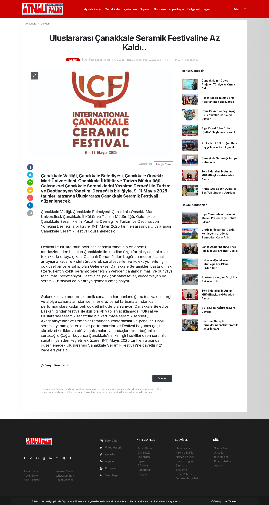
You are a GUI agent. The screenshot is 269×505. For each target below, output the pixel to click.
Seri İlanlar (182, 469)
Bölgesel (193, 9)
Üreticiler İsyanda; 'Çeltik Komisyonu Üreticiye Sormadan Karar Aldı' (218, 233)
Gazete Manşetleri (187, 478)
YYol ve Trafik (184, 452)
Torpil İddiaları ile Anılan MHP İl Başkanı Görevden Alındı (218, 175)
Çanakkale (112, 9)
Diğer (206, 9)
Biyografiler (221, 456)
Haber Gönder (64, 479)
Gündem (160, 9)
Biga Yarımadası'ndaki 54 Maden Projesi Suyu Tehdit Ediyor (219, 218)
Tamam (231, 501)
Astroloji (219, 465)
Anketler (219, 452)
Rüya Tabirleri (222, 461)
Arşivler (107, 461)
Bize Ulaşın (109, 475)
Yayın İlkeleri (31, 475)
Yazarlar (107, 454)
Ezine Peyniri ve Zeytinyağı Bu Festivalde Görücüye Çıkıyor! (219, 114)
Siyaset (145, 9)
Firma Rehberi (184, 474)
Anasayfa (31, 23)
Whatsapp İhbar (65, 475)
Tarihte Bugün (184, 461)
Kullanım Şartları (65, 471)
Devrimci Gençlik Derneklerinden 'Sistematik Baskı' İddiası (220, 324)
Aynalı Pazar (93, 9)
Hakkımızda (31, 471)
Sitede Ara (220, 448)
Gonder (162, 378)
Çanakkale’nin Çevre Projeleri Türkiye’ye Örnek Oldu (218, 84)
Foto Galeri (109, 440)
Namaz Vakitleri (185, 456)
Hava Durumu (184, 448)
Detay (216, 501)
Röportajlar (176, 9)
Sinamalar (181, 465)
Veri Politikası (32, 479)
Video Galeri (110, 447)
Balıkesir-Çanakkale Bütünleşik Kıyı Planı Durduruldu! (215, 264)
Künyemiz (109, 468)
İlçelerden (130, 9)
